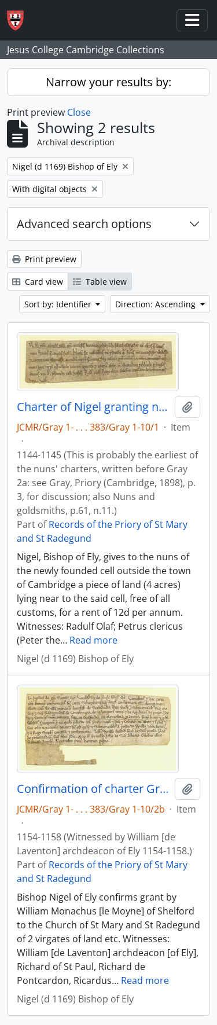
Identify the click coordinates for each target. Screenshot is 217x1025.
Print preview (44, 259)
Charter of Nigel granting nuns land (93, 407)
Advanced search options (84, 224)
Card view (37, 281)
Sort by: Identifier (59, 304)
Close (79, 112)
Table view (100, 281)
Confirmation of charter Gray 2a (93, 789)
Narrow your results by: (108, 82)
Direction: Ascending (156, 304)
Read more (93, 640)
